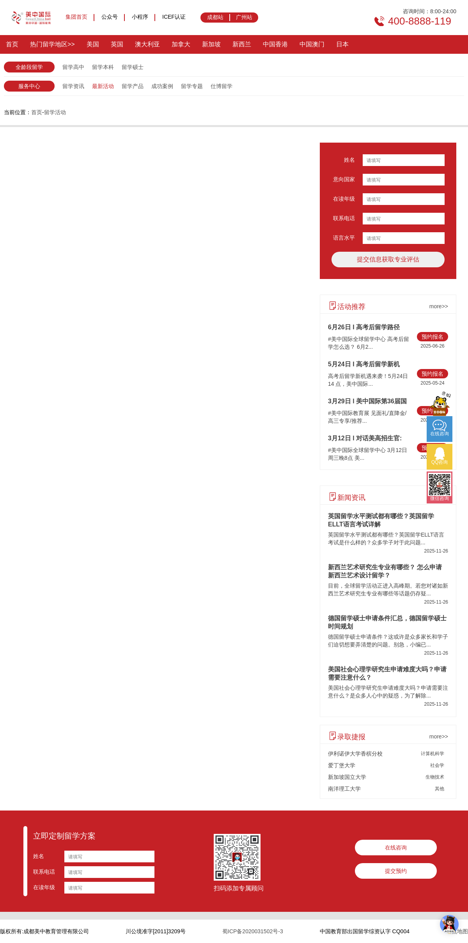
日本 (342, 44)
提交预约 (396, 871)
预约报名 (432, 337)
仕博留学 (221, 86)
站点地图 (457, 931)
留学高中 (73, 67)
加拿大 (181, 44)
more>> (438, 306)
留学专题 (192, 86)
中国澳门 (312, 44)
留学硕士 (133, 67)
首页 (12, 44)
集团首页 (76, 17)
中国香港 (275, 44)
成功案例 (162, 86)
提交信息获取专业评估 (388, 259)
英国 (117, 44)
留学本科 (103, 67)
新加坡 (211, 44)
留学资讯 (73, 86)
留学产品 (133, 86)
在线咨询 (396, 847)
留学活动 (55, 112)
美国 (93, 44)
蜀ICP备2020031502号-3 (252, 931)
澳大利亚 (147, 44)
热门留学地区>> (52, 44)
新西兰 (241, 44)
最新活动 (103, 86)
